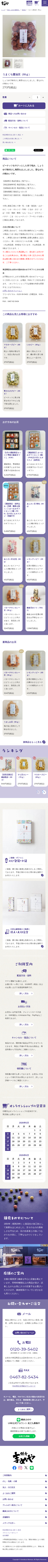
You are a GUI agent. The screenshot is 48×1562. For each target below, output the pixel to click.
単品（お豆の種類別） (13, 10)
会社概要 (6, 1535)
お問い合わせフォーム (24, 1333)
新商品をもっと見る (32, 742)
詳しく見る (24, 993)
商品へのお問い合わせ (15, 114)
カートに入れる (24, 105)
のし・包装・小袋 (10, 1481)
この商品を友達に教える (11, 138)
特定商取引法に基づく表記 (12, 135)
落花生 (24, 10)
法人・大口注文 (9, 1487)
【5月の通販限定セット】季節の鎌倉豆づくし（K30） (12, 455)
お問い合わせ (8, 1499)
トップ (3, 10)
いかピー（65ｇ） (34, 345)
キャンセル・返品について (17, 128)
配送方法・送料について (16, 121)
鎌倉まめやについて (11, 1511)
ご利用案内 (7, 1475)
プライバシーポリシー (10, 1533)
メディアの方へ (9, 1523)
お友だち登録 (24, 1436)
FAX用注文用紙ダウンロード (23, 1386)
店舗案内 (6, 1517)
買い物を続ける (8, 142)
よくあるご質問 (24, 1409)
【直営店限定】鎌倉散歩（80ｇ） (7, 777)
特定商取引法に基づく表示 (12, 1530)
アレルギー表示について (12, 1505)
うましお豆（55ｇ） (12, 722)
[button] (44, 792)
